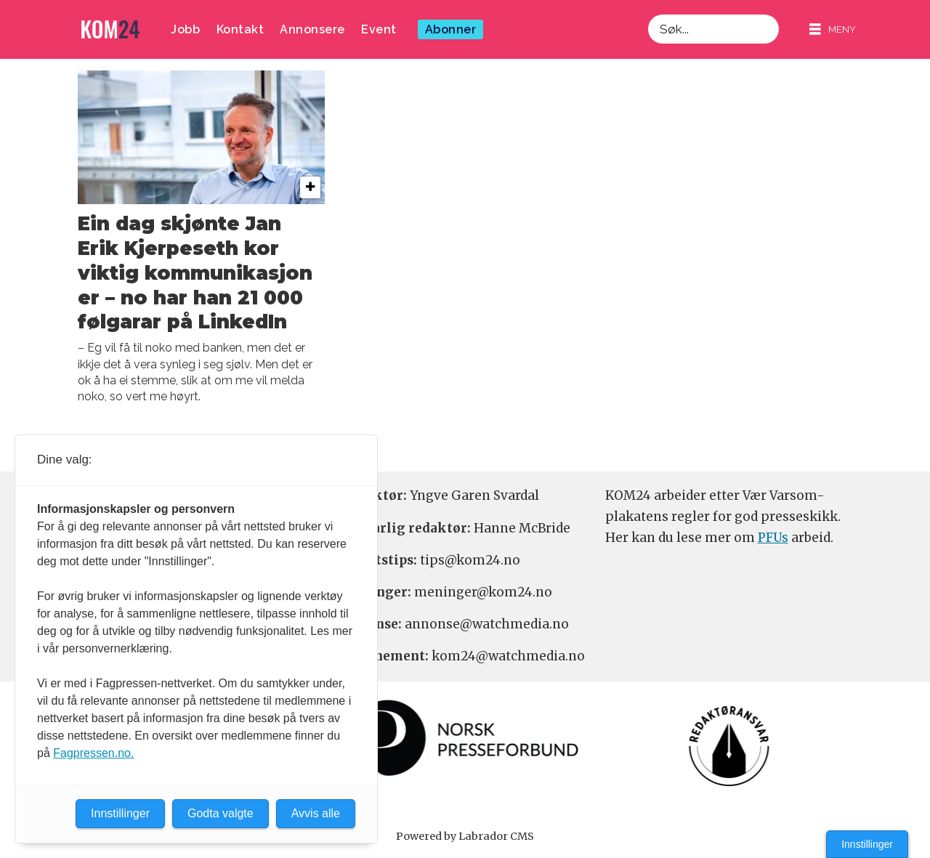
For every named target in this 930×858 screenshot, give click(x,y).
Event (379, 29)
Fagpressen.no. (93, 753)
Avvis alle (315, 813)
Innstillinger (867, 844)
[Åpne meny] (832, 29)
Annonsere (312, 29)
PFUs (773, 538)
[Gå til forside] (110, 29)
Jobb (185, 29)
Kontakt (240, 29)
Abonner (451, 29)
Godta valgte (220, 813)
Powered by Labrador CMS (465, 836)
